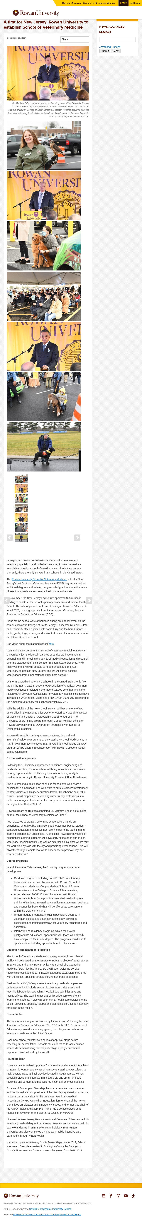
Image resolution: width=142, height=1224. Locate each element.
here (51, 643)
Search (135, 15)
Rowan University (45, 13)
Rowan (136, 2)
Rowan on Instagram (118, 1196)
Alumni (77, 3)
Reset (115, 51)
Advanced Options (109, 46)
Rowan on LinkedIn (103, 1196)
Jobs (112, 3)
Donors (102, 3)
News (67, 3)
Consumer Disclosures (40, 1209)
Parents (90, 3)
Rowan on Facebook (111, 1196)
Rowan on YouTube (126, 1196)
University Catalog (62, 1209)
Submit (105, 51)
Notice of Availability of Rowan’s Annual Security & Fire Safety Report (47, 1214)
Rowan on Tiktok (133, 1196)
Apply (123, 3)
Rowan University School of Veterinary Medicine (39, 579)
